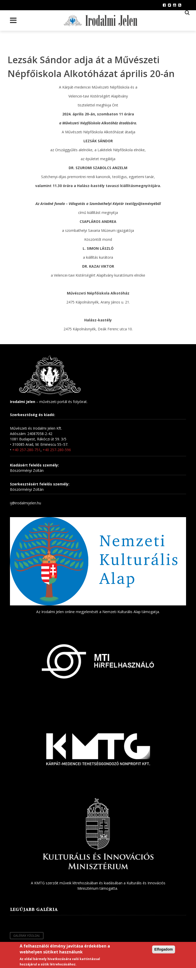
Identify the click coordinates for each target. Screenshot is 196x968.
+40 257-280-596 (57, 449)
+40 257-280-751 (26, 449)
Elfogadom (163, 949)
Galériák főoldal (26, 935)
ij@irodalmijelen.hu (25, 503)
